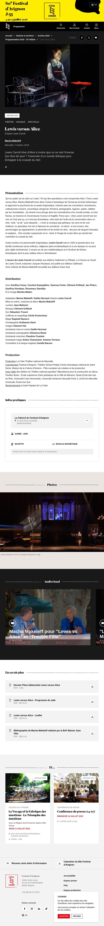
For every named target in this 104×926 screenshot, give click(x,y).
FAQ (66, 885)
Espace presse (70, 881)
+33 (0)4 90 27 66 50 (30, 892)
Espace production (72, 890)
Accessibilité (69, 876)
